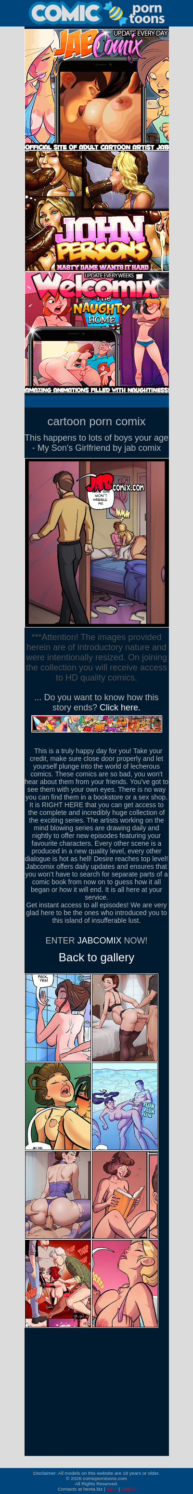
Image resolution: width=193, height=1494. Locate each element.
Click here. (120, 707)
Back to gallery (96, 957)
